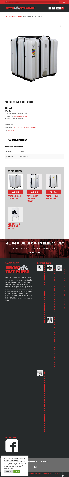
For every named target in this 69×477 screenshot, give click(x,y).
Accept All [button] (17, 471)
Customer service (32, 462)
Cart (60, 8)
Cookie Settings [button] (8, 471)
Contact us (44, 462)
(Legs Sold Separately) (20, 116)
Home (6, 16)
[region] (34, 248)
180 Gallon (11, 130)
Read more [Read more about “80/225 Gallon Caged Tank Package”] (34, 192)
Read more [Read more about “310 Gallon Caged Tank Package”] (53, 192)
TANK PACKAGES (31, 127)
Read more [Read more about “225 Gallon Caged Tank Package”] (15, 192)
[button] (60, 26)
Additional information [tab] (17, 139)
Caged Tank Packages (15, 16)
